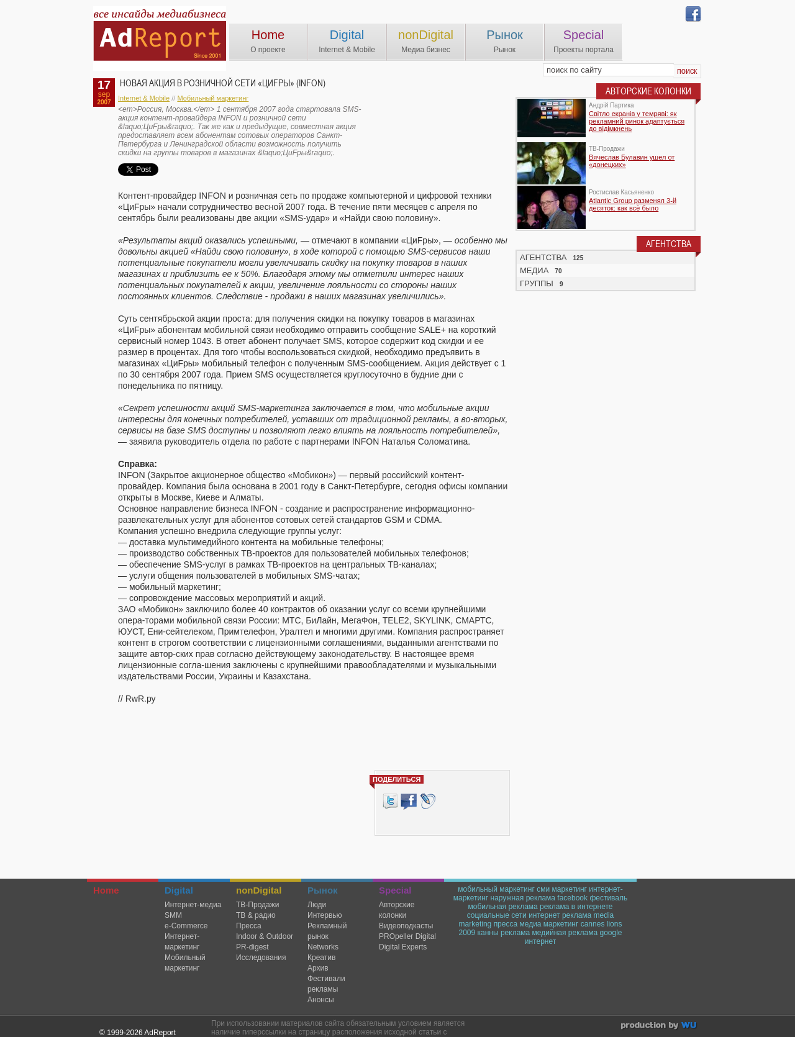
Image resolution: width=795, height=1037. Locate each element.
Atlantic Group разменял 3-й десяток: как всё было (632, 204)
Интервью (324, 915)
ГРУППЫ (536, 283)
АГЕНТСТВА (543, 257)
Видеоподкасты (406, 926)
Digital (347, 35)
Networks (322, 947)
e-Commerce (186, 926)
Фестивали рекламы (326, 984)
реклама (515, 932)
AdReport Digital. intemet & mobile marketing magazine (159, 38)
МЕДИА (534, 270)
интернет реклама (560, 915)
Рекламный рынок (327, 931)
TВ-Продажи (257, 904)
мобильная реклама (503, 906)
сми (543, 889)
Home (268, 35)
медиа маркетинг (549, 924)
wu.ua (660, 1026)
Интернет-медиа (193, 904)
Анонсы (320, 999)
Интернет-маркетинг (182, 941)
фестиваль (608, 898)
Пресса (248, 926)
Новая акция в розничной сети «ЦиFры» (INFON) (222, 83)
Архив (318, 968)
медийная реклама (565, 932)
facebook (572, 898)
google (611, 932)
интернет (540, 941)
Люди (316, 904)
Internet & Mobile (144, 98)
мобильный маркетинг (496, 889)
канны (488, 932)
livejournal (427, 801)
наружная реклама (523, 898)
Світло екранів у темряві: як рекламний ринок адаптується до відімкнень (636, 121)
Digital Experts (403, 947)
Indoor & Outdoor (264, 936)
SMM (173, 915)
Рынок (504, 35)
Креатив (321, 957)
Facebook (409, 801)
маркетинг (569, 889)
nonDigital (425, 35)
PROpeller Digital (407, 936)
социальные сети (497, 915)
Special (583, 35)
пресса (506, 924)
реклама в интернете (576, 906)
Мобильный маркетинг (212, 98)
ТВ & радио (256, 915)
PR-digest (252, 947)
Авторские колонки (396, 910)
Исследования (261, 957)
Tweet (390, 801)
